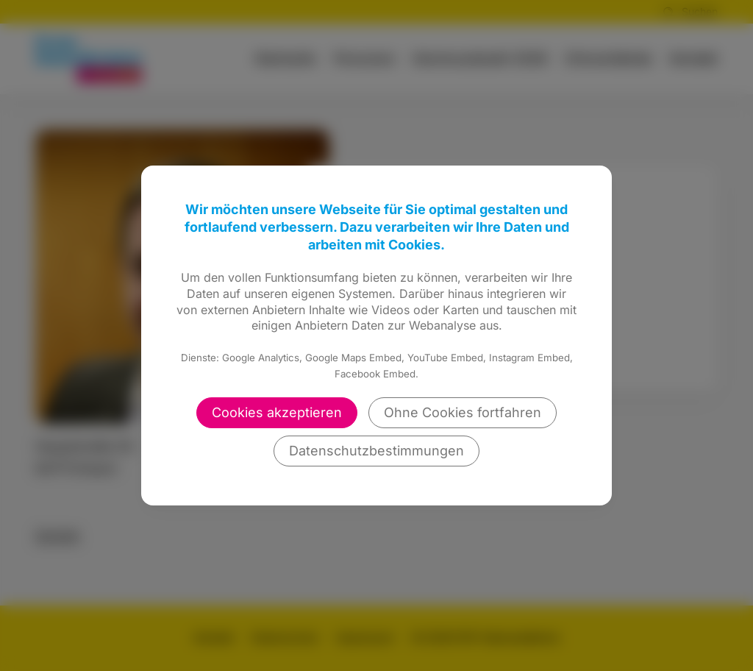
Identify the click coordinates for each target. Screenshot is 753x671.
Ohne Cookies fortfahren (462, 412)
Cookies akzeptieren (277, 412)
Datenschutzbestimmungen (376, 450)
